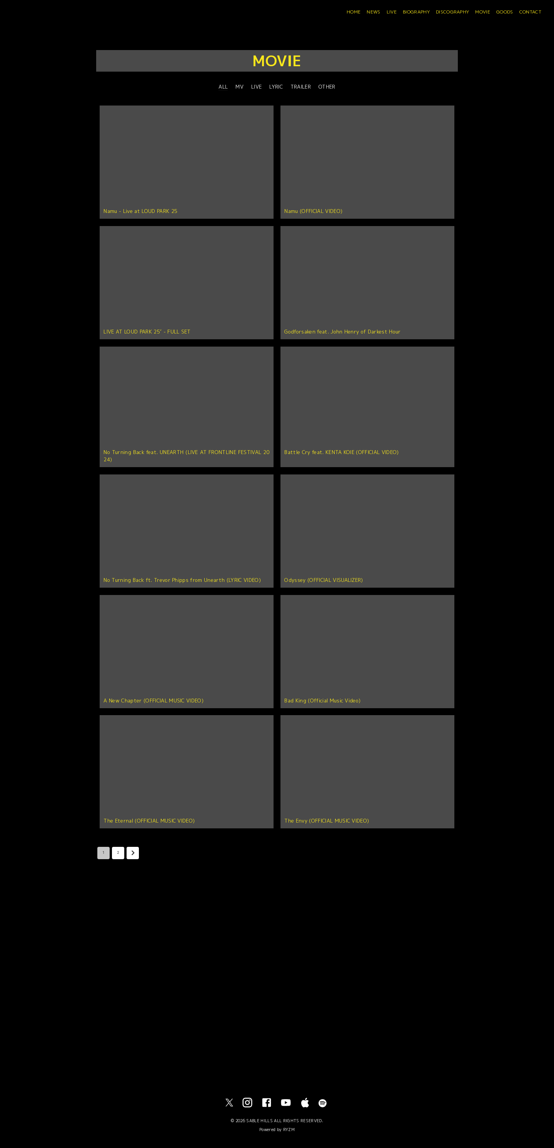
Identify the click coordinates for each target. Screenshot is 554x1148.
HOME (353, 11)
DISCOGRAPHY (452, 11)
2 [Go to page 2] (118, 853)
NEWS (373, 11)
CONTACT (530, 11)
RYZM (289, 1129)
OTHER (327, 86)
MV (239, 86)
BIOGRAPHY (416, 11)
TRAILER (300, 86)
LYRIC (276, 86)
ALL (223, 86)
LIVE (392, 11)
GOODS (504, 11)
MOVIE (482, 11)
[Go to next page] (133, 853)
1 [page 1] (103, 853)
